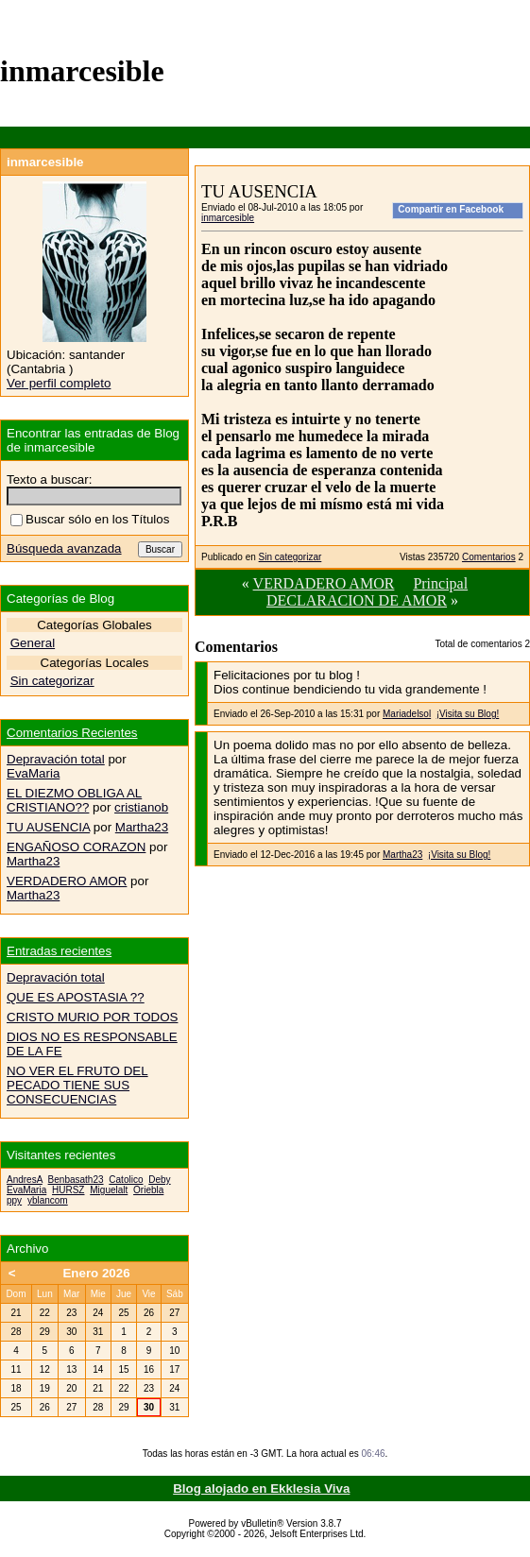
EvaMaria (33, 773)
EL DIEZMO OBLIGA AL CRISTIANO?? (74, 800)
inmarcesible (227, 218)
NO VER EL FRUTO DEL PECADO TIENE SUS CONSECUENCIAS (77, 1085)
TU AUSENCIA (48, 827)
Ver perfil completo (59, 383)
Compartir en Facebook (451, 209)
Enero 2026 (95, 1273)
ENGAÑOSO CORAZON (76, 847)
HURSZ (68, 1190)
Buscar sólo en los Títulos (89, 519)
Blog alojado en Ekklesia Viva (261, 1488)
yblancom (47, 1200)
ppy (14, 1200)
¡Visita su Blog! (468, 714)
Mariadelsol (407, 714)
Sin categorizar (290, 557)
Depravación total (56, 759)
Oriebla (148, 1190)
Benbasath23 (76, 1179)
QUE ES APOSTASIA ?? (76, 997)
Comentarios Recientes (72, 733)
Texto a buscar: (49, 479)
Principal (440, 583)
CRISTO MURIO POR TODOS (92, 1017)
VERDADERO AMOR (324, 583)
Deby (159, 1179)
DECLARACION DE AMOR (356, 600)
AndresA (25, 1179)
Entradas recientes (59, 951)
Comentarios (489, 557)
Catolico (126, 1179)
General (32, 643)
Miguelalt (109, 1190)
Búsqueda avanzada (64, 548)
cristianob (141, 807)
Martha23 (402, 854)
